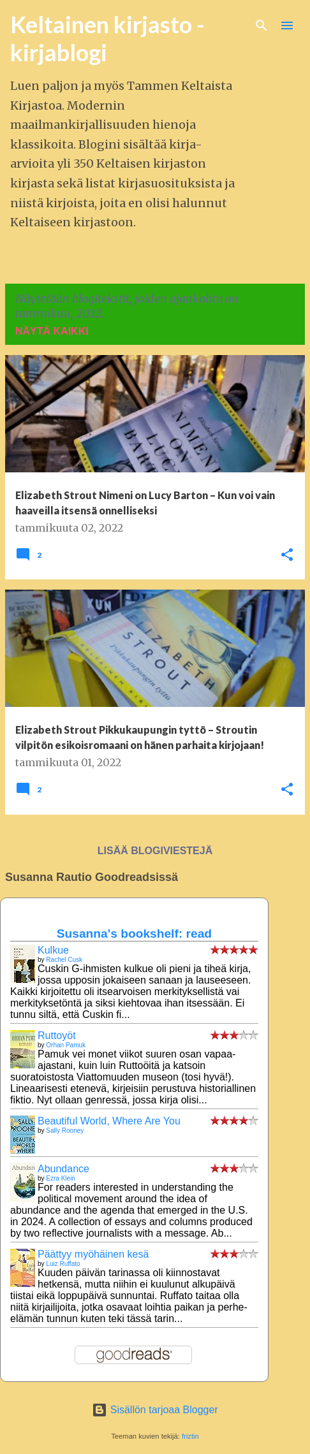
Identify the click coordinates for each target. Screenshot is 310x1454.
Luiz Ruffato (63, 1263)
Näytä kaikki (52, 331)
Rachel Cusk (64, 959)
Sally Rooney (65, 1130)
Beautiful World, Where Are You (109, 1121)
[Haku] (261, 25)
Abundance (63, 1168)
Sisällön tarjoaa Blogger (155, 1409)
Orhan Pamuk (65, 1045)
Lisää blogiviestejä (155, 850)
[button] (287, 555)
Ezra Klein (60, 1178)
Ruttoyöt (57, 1035)
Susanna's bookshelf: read (134, 933)
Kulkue (53, 950)
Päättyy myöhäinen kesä (93, 1254)
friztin (190, 1436)
